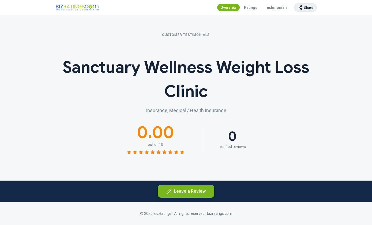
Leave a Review (186, 191)
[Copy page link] (305, 7)
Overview (228, 7)
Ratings (250, 7)
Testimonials (276, 7)
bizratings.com (219, 213)
